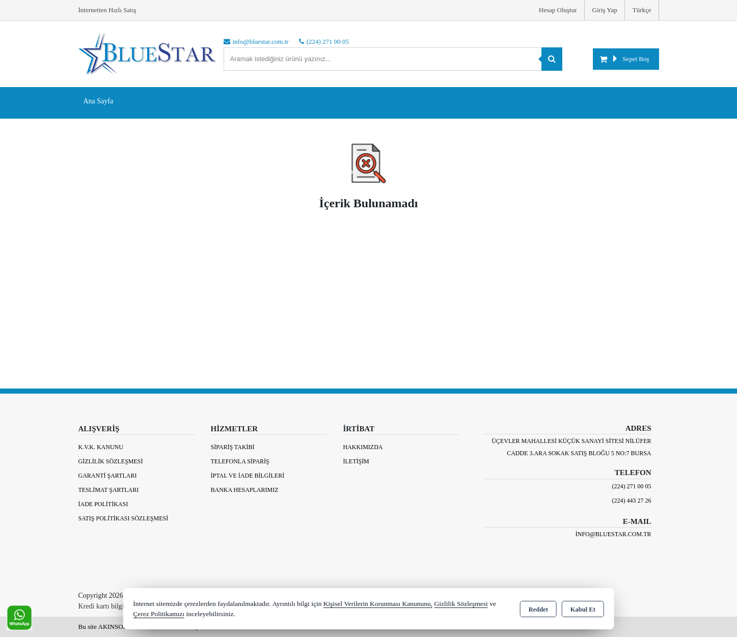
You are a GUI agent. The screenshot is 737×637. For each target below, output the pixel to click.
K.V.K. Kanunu (100, 447)
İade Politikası (103, 504)
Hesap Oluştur (558, 10)
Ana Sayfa (99, 101)
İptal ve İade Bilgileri (247, 475)
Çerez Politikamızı (158, 614)
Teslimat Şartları (108, 489)
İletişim (356, 461)
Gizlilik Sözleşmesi (110, 461)
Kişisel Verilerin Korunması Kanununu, (377, 603)
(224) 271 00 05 (631, 486)
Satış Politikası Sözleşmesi (123, 518)
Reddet (538, 609)
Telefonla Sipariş (239, 461)
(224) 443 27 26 (631, 500)
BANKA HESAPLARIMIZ (244, 489)
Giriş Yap (604, 10)
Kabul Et (582, 609)
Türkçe (642, 10)
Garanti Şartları (107, 475)
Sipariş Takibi (232, 447)
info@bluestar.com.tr (613, 534)
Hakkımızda (363, 447)
